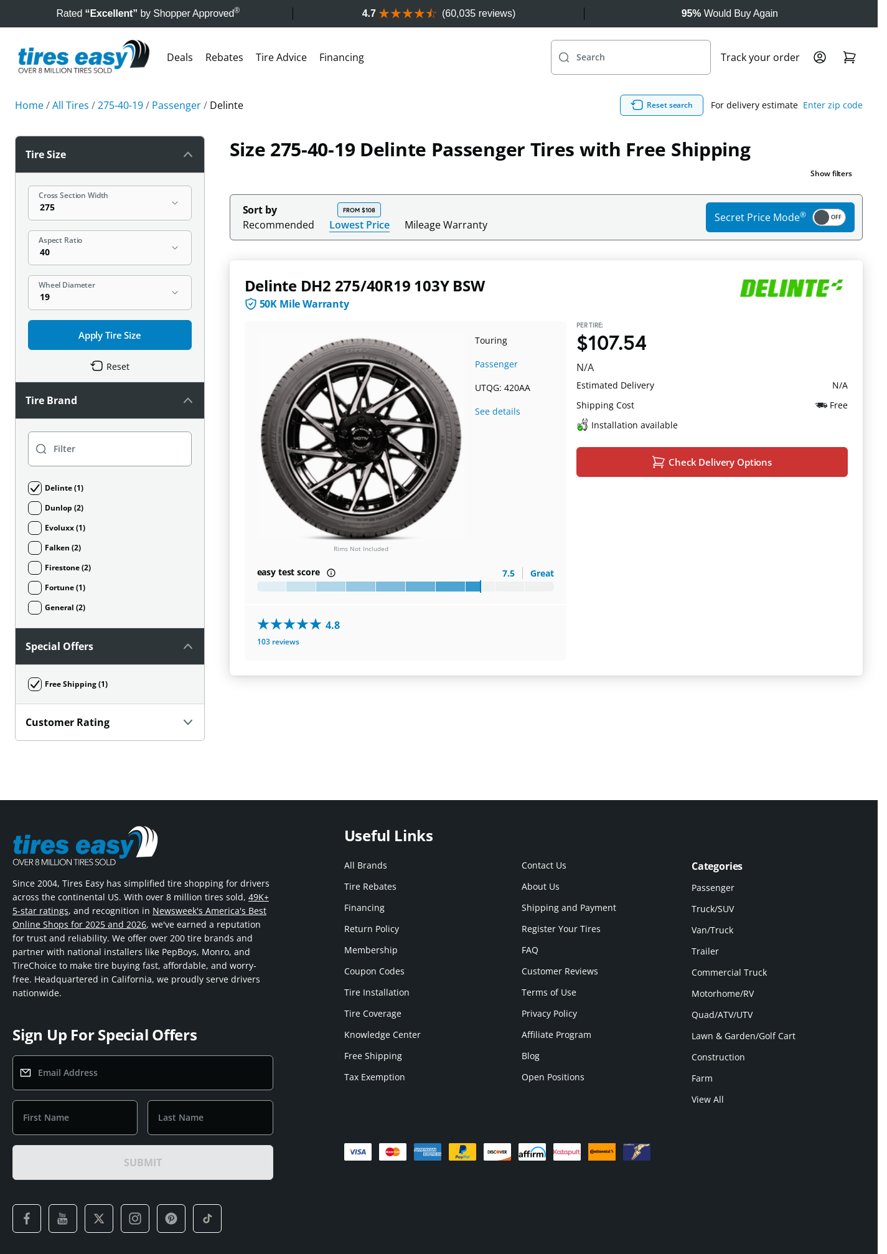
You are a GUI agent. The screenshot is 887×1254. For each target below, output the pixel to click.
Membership (371, 950)
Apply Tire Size (109, 335)
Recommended (278, 225)
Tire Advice (281, 57)
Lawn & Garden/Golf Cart (743, 1036)
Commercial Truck (729, 972)
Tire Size (110, 154)
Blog (531, 1056)
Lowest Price (359, 224)
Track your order (760, 57)
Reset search (662, 105)
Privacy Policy (549, 1013)
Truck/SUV (713, 909)
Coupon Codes (374, 971)
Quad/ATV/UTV (722, 1015)
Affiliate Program (556, 1034)
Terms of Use (549, 992)
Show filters (831, 173)
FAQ (530, 950)
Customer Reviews (560, 971)
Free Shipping (373, 1056)
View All (708, 1099)
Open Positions (553, 1077)
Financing (341, 57)
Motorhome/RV (723, 993)
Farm (702, 1078)
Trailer (705, 951)
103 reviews (278, 641)
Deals (180, 57)
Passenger (496, 364)
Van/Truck (712, 930)
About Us (541, 886)
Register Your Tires (561, 929)
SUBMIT (142, 1162)
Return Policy (371, 929)
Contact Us (544, 865)
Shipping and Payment (569, 907)
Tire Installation (377, 992)
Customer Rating (110, 722)
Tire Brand (110, 400)
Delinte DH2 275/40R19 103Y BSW (365, 285)
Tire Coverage (372, 1013)
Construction (718, 1057)
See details (497, 411)
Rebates (224, 57)
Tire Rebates (370, 886)
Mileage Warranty (446, 225)
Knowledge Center (382, 1034)
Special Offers (110, 646)
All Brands (365, 865)
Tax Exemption (374, 1077)
